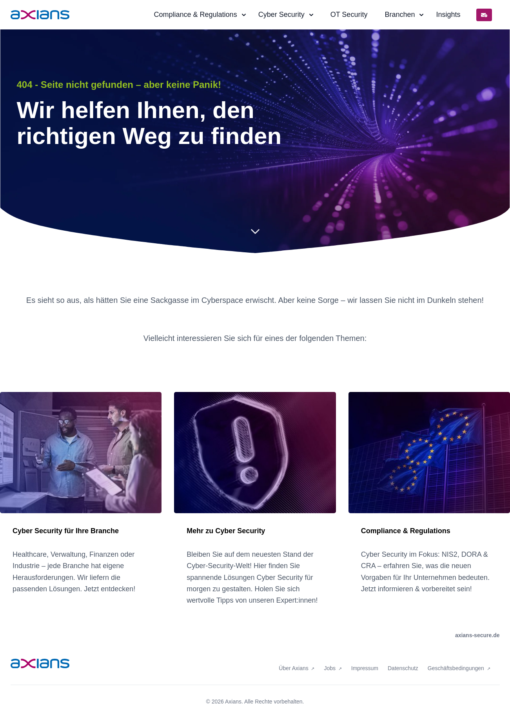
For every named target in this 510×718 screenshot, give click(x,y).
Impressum (364, 663)
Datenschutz (403, 663)
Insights (448, 14)
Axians (233, 701)
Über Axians (294, 663)
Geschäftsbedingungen (457, 663)
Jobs (330, 663)
